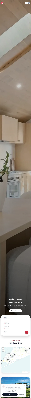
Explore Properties (15, 310)
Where (5, 317)
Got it (10, 394)
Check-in (6, 322)
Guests (5, 331)
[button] (10, 361)
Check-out (6, 326)
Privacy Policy (21, 394)
